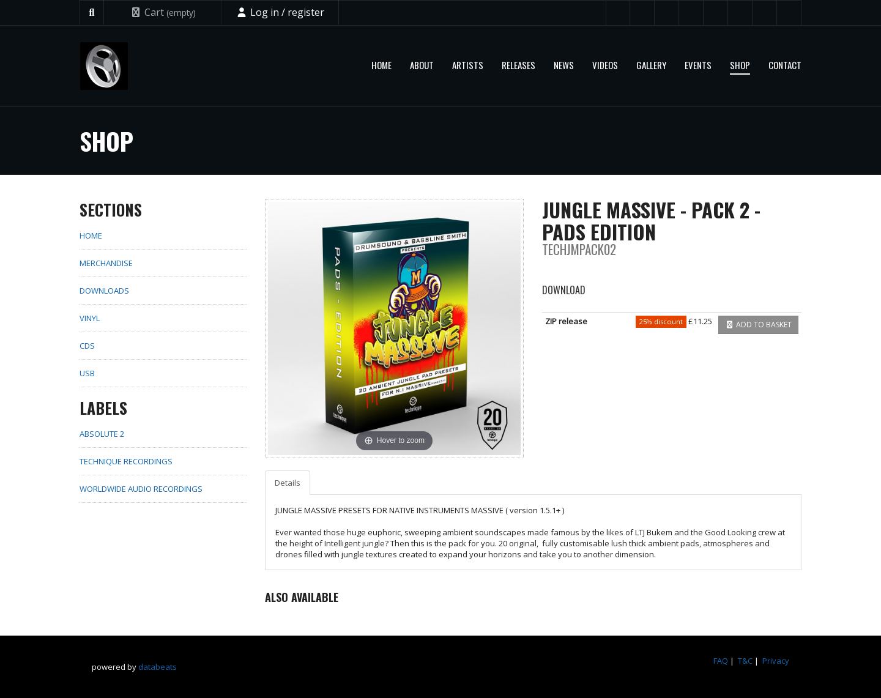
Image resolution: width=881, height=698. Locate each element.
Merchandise (106, 263)
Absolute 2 (102, 433)
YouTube (667, 13)
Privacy (775, 660)
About (422, 65)
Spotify (765, 13)
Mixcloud (740, 13)
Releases (518, 65)
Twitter (618, 13)
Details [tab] (287, 482)
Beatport (716, 13)
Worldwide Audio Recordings (141, 488)
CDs (87, 345)
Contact (784, 65)
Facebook (642, 13)
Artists (467, 65)
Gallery (651, 65)
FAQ (720, 660)
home (91, 235)
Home (381, 65)
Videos (605, 65)
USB (87, 373)
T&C (745, 660)
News (564, 65)
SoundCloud (691, 13)
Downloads (104, 290)
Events (698, 65)
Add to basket (758, 324)
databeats (157, 666)
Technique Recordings (126, 461)
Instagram (789, 13)
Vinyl (90, 318)
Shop (740, 65)
